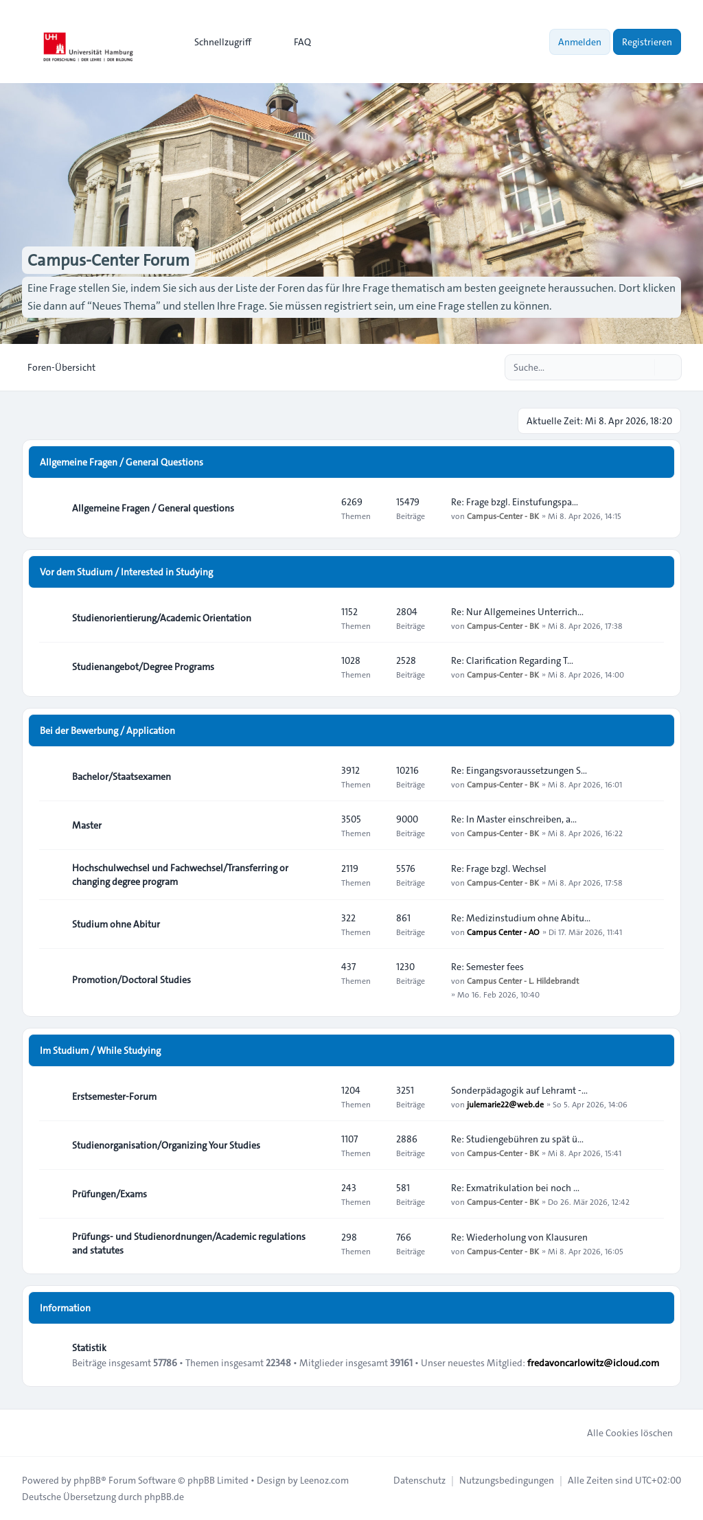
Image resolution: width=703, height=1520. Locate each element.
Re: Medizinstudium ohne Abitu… (520, 918)
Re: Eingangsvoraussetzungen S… (519, 770)
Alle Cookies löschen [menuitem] (621, 1433)
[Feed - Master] (318, 825)
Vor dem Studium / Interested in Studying (126, 572)
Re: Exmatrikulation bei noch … (515, 1188)
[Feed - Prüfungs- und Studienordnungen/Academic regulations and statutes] (318, 1243)
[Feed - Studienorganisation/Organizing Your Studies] (318, 1145)
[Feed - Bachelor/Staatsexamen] (318, 776)
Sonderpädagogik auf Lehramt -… (519, 1090)
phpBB (87, 1480)
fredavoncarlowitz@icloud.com (593, 1363)
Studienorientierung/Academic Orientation (161, 618)
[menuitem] (216, 42)
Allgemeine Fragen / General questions (153, 508)
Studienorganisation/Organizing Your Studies (166, 1145)
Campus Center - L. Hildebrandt (523, 980)
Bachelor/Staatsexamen (121, 776)
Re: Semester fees (487, 967)
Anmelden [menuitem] (579, 42)
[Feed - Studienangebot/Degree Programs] (318, 666)
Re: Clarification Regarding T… (512, 660)
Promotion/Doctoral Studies (131, 980)
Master (87, 825)
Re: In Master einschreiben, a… (514, 819)
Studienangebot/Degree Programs (143, 666)
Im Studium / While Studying (100, 1050)
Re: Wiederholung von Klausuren (519, 1237)
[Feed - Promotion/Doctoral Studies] (318, 979)
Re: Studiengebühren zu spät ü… (517, 1139)
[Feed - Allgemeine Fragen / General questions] (318, 508)
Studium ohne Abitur (116, 924)
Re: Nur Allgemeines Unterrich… (517, 612)
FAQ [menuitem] (293, 42)
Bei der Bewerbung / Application (107, 730)
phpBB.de (164, 1497)
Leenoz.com (324, 1480)
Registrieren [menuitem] (647, 42)
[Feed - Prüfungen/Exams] (318, 1194)
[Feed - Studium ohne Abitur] (318, 924)
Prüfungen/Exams (109, 1194)
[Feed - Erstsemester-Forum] (318, 1096)
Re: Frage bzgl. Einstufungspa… (514, 502)
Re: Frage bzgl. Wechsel (498, 868)
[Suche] (642, 367)
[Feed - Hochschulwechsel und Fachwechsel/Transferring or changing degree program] (318, 874)
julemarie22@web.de (505, 1104)
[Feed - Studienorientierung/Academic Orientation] (318, 618)
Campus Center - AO (503, 931)
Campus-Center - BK (503, 515)
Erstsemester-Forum (114, 1096)
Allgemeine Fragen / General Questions (121, 462)
